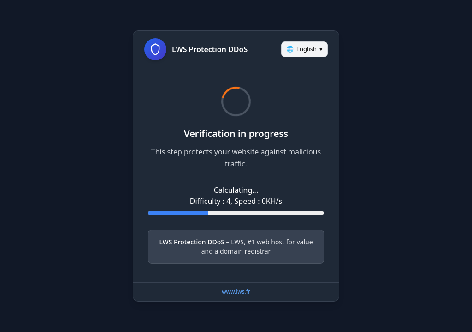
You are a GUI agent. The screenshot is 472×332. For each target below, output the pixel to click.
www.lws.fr (236, 292)
